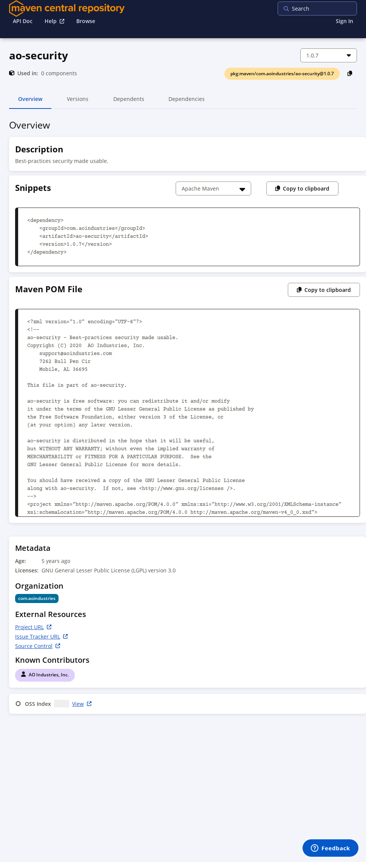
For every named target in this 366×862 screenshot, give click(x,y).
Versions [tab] (77, 102)
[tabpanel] (183, 418)
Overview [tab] (30, 102)
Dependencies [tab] (186, 102)
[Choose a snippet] (213, 188)
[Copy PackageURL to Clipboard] (350, 73)
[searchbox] (326, 8)
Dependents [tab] (128, 102)
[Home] (67, 8)
